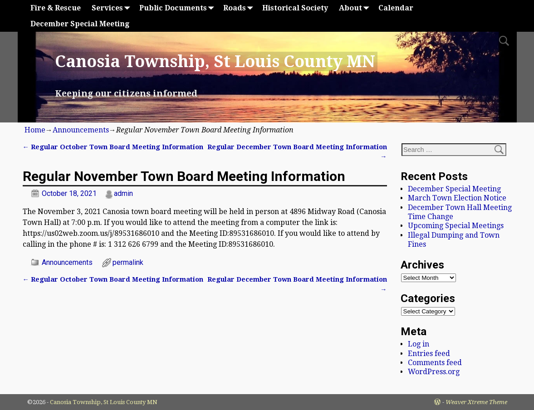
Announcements (81, 130)
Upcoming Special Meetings (456, 225)
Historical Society (295, 8)
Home (34, 130)
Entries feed (429, 353)
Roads (240, 8)
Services (113, 8)
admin (123, 193)
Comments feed (435, 362)
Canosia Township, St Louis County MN (215, 61)
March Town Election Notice (457, 198)
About (356, 8)
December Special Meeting (79, 24)
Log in (418, 344)
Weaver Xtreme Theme (476, 402)
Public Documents (178, 8)
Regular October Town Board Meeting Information (113, 147)
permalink (128, 262)
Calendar (395, 8)
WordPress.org (434, 371)
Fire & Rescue (55, 8)
